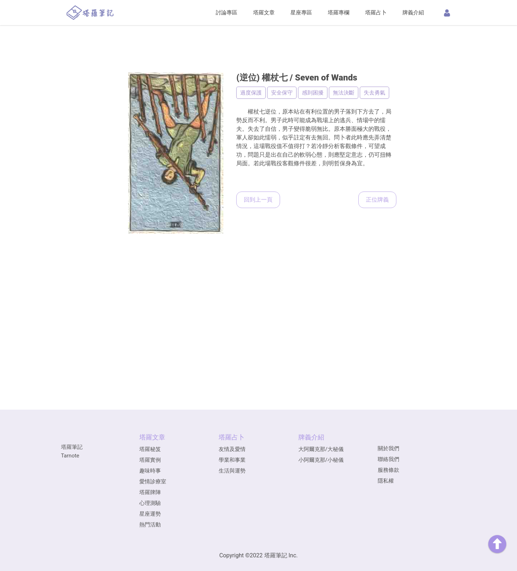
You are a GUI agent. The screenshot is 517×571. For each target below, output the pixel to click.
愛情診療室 (152, 481)
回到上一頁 (258, 199)
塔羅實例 (150, 460)
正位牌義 (377, 199)
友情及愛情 (232, 449)
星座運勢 (150, 514)
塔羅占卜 (376, 12)
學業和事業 (232, 460)
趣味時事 (150, 471)
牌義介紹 (413, 12)
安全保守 (282, 92)
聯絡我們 (388, 459)
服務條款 (388, 470)
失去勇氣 (374, 92)
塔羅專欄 (338, 12)
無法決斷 (343, 92)
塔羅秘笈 (150, 449)
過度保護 (251, 92)
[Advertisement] (258, 38)
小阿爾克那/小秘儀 (321, 460)
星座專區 (301, 12)
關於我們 (388, 448)
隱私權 (386, 481)
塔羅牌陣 (150, 492)
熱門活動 (150, 524)
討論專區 (226, 12)
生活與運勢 (232, 471)
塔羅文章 (264, 12)
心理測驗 (150, 503)
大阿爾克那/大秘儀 (321, 449)
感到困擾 (312, 92)
